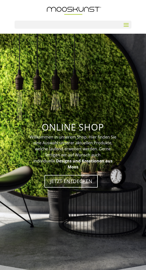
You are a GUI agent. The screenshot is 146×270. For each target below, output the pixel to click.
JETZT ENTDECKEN (71, 181)
